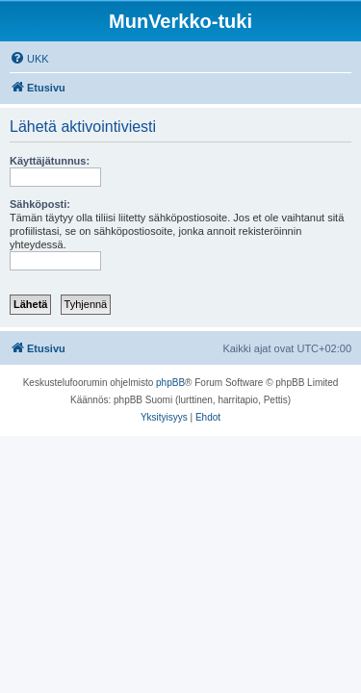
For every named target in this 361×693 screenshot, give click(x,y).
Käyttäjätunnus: (50, 161)
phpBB (170, 382)
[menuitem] (29, 58)
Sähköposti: (40, 204)
